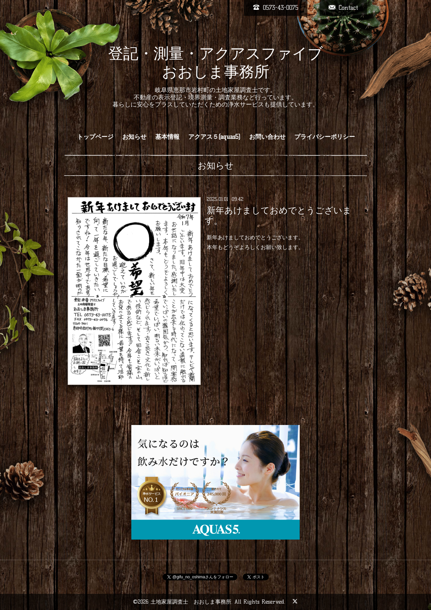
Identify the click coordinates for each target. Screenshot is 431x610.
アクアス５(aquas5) (214, 137)
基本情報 (167, 137)
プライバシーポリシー (324, 137)
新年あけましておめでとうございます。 (278, 215)
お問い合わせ (267, 137)
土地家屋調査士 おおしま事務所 (191, 602)
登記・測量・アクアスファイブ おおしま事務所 (215, 62)
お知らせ (134, 137)
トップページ (95, 137)
